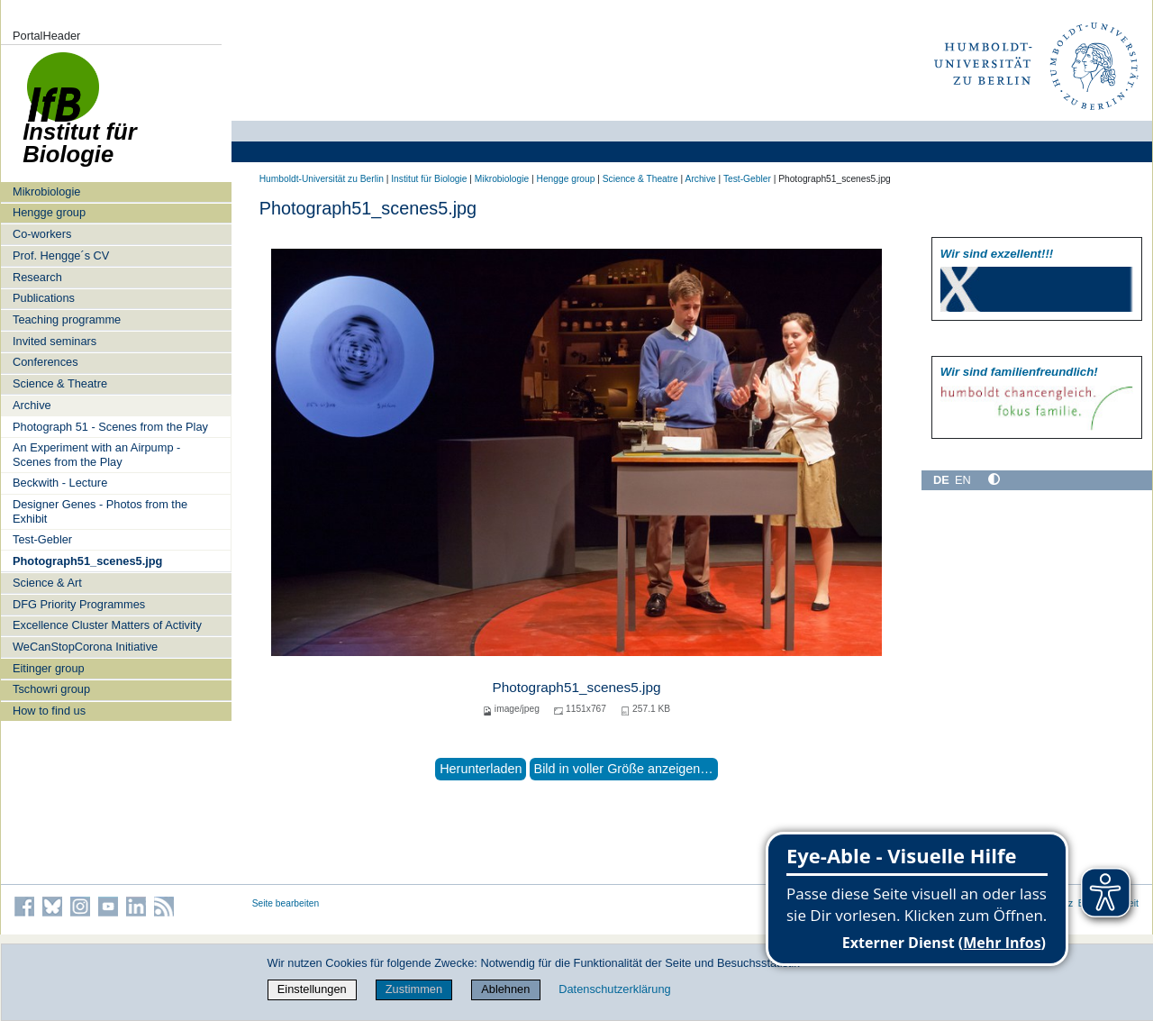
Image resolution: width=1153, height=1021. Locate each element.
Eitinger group (49, 668)
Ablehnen (505, 989)
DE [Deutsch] (941, 480)
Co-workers (42, 234)
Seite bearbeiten (286, 903)
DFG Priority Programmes (79, 604)
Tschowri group (51, 689)
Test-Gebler (42, 539)
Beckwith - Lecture (60, 482)
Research (37, 277)
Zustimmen (414, 989)
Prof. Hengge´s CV (61, 255)
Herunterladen (481, 768)
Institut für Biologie (429, 179)
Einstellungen (312, 989)
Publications (44, 298)
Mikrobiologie (46, 191)
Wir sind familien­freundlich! (1019, 371)
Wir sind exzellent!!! (996, 253)
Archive (32, 405)
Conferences (45, 362)
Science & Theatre (60, 383)
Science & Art (47, 582)
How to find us (49, 710)
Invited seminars (54, 341)
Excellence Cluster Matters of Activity (107, 625)
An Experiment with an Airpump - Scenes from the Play (96, 454)
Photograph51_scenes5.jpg (87, 561)
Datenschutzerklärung (614, 989)
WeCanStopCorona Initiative (85, 646)
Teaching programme (67, 319)
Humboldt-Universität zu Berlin (321, 179)
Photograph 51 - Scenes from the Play (110, 426)
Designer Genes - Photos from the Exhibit (100, 510)
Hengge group (49, 212)
